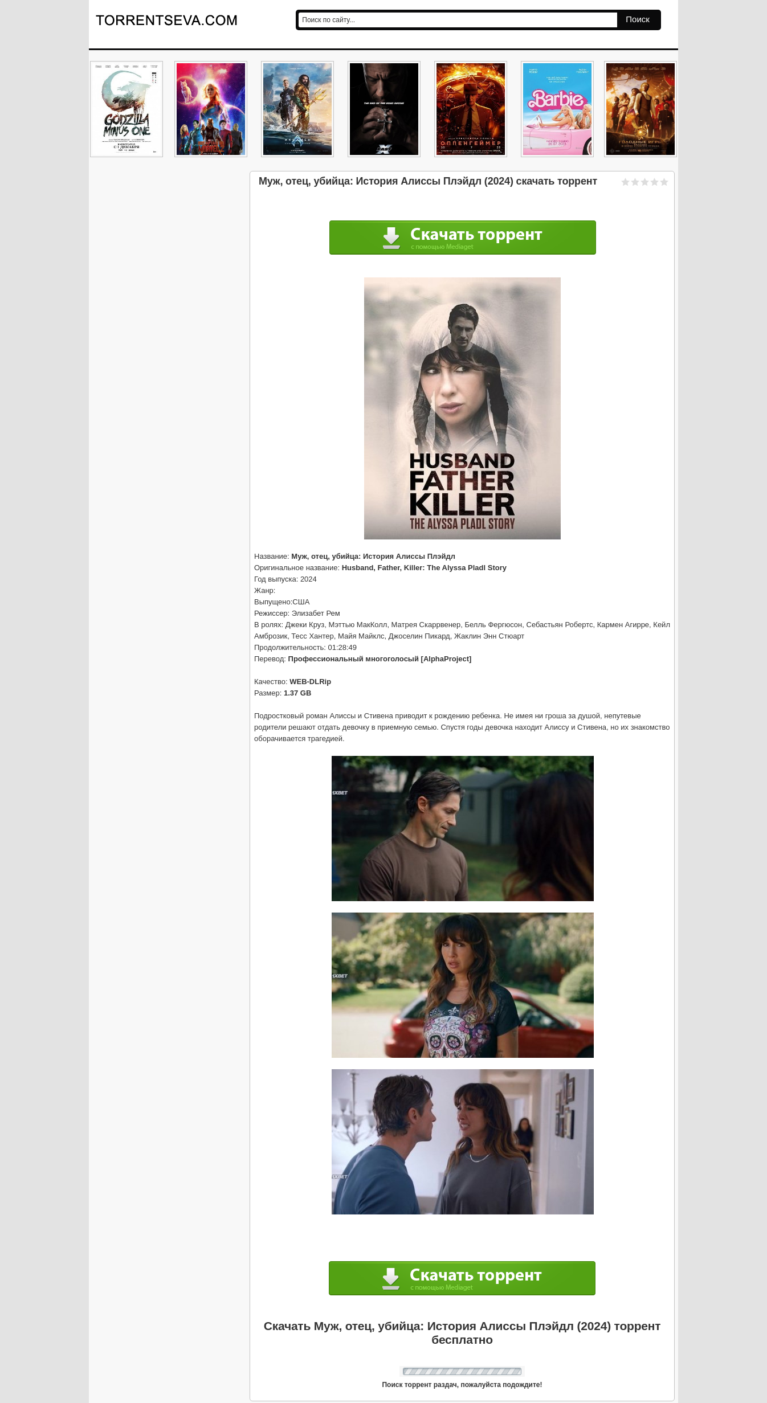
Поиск (638, 19)
